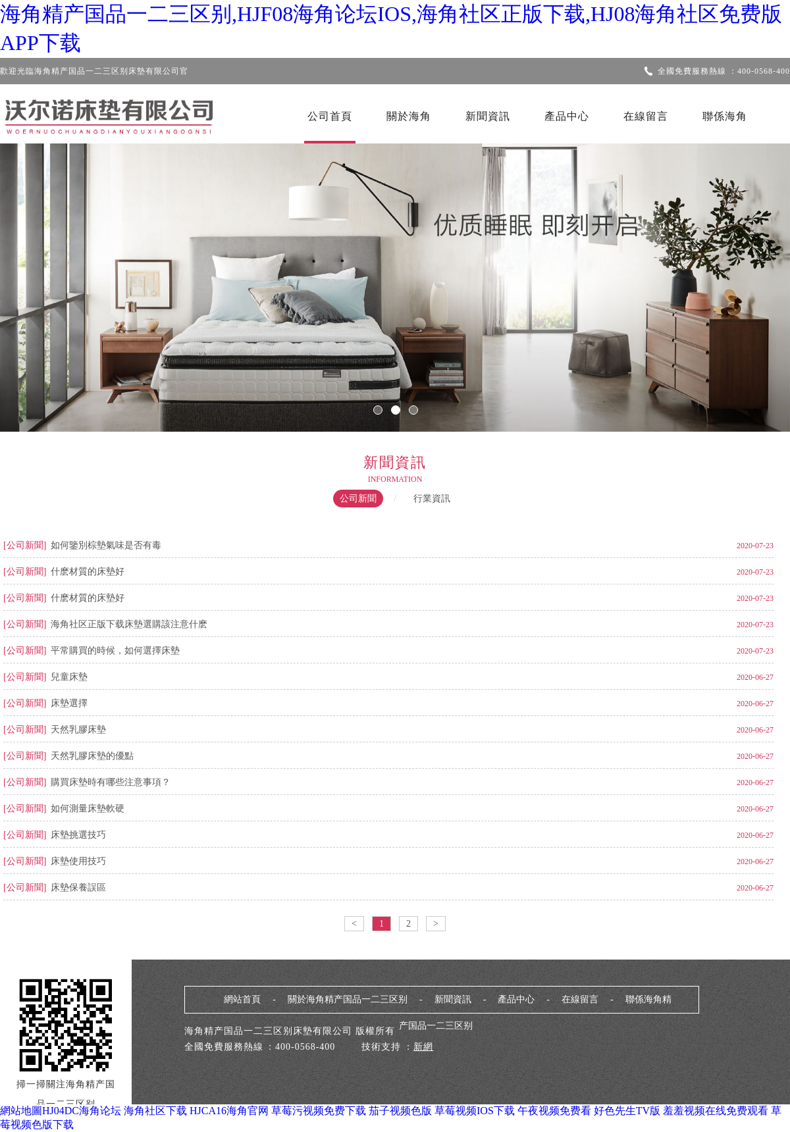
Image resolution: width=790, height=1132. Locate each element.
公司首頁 (329, 116)
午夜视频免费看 (554, 1110)
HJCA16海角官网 (229, 1110)
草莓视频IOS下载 (474, 1110)
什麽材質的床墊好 (87, 572)
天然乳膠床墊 (78, 729)
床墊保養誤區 (78, 887)
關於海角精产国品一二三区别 (348, 999)
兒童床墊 (69, 677)
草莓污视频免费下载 (318, 1110)
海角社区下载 (155, 1110)
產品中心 (566, 116)
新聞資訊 (487, 116)
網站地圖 (21, 1110)
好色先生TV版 (627, 1110)
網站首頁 (242, 999)
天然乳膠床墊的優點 (92, 756)
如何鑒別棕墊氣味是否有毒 (106, 545)
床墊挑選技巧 (78, 835)
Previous (49, 278)
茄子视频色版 (400, 1110)
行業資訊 (431, 498)
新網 (423, 1047)
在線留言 (645, 116)
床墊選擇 (69, 703)
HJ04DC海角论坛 (81, 1110)
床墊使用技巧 (78, 861)
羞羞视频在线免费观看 (715, 1110)
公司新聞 (358, 498)
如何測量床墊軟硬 (87, 808)
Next (740, 278)
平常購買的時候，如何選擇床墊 (115, 651)
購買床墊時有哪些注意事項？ (111, 782)
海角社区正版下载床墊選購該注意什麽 (129, 624)
